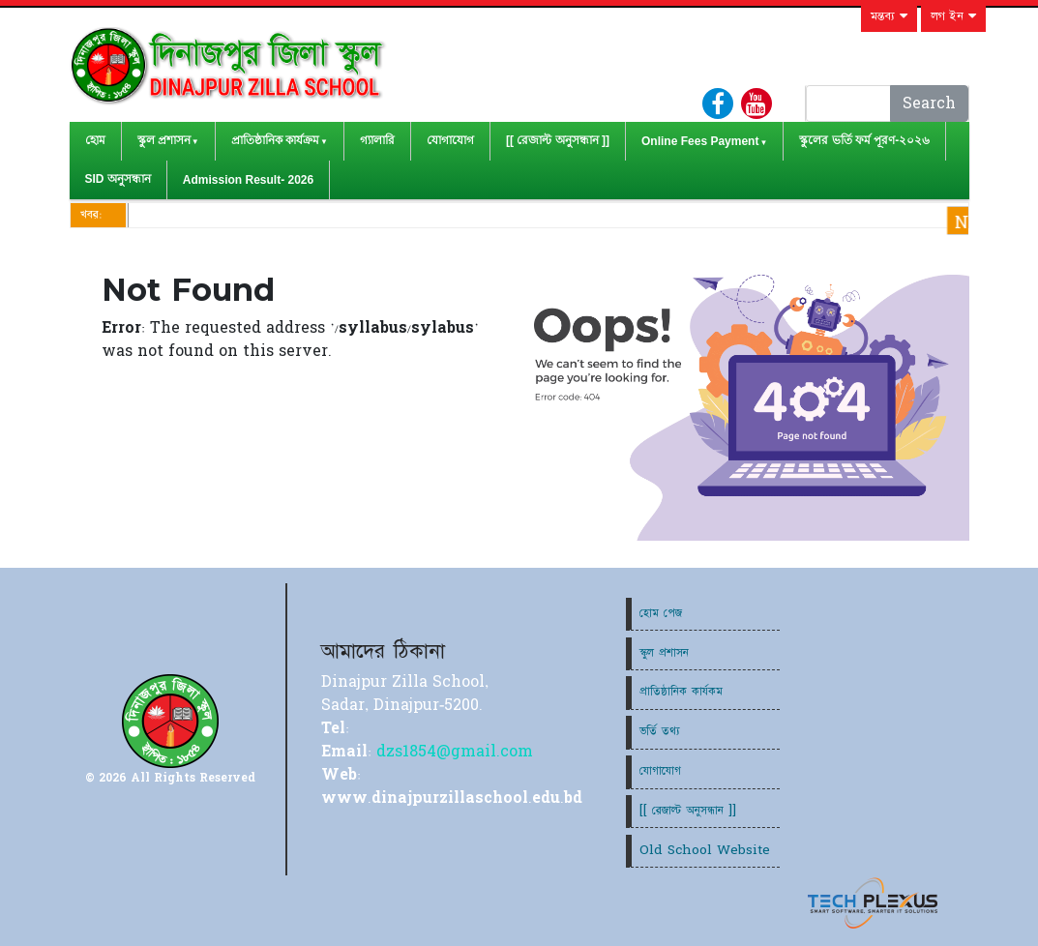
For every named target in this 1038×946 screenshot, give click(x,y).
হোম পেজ (660, 613)
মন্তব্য (889, 16)
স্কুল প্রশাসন (164, 140)
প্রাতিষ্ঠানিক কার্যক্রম (275, 140)
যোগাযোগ (450, 140)
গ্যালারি (377, 140)
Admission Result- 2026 (248, 180)
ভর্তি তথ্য (659, 731)
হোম (95, 140)
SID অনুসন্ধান (118, 179)
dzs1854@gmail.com (454, 751)
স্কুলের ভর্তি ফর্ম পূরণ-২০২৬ (864, 140)
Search (929, 103)
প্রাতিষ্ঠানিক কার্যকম (681, 691)
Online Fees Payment (699, 141)
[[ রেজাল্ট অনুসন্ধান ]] (557, 140)
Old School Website (704, 850)
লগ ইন (953, 16)
